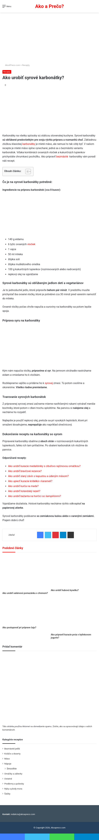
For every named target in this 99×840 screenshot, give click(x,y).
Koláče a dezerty (12, 753)
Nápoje (7, 763)
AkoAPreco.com (11, 65)
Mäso (7, 758)
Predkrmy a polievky (14, 783)
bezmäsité (62, 156)
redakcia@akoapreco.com (23, 814)
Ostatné (8, 778)
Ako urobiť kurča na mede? (23, 486)
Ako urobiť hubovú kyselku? (65, 590)
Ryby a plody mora (13, 788)
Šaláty (7, 793)
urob (15, 496)
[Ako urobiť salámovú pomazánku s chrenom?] (25, 573)
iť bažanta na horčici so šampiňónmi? (39, 496)
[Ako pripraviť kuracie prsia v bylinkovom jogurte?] (74, 615)
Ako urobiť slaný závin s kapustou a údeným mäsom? (38, 476)
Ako (10, 496)
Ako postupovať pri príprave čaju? (19, 627)
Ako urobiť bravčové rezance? (25, 471)
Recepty (26, 65)
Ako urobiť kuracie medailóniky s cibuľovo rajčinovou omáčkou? (44, 466)
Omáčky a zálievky (13, 773)
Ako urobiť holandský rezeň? (24, 491)
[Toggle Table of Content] (26, 171)
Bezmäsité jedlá (12, 748)
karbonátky (28, 143)
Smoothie (12, 768)
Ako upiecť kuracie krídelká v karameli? (30, 481)
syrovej (49, 383)
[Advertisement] (49, 36)
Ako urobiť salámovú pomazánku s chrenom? (25, 593)
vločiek (31, 244)
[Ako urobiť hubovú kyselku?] (74, 571)
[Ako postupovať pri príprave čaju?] (25, 611)
